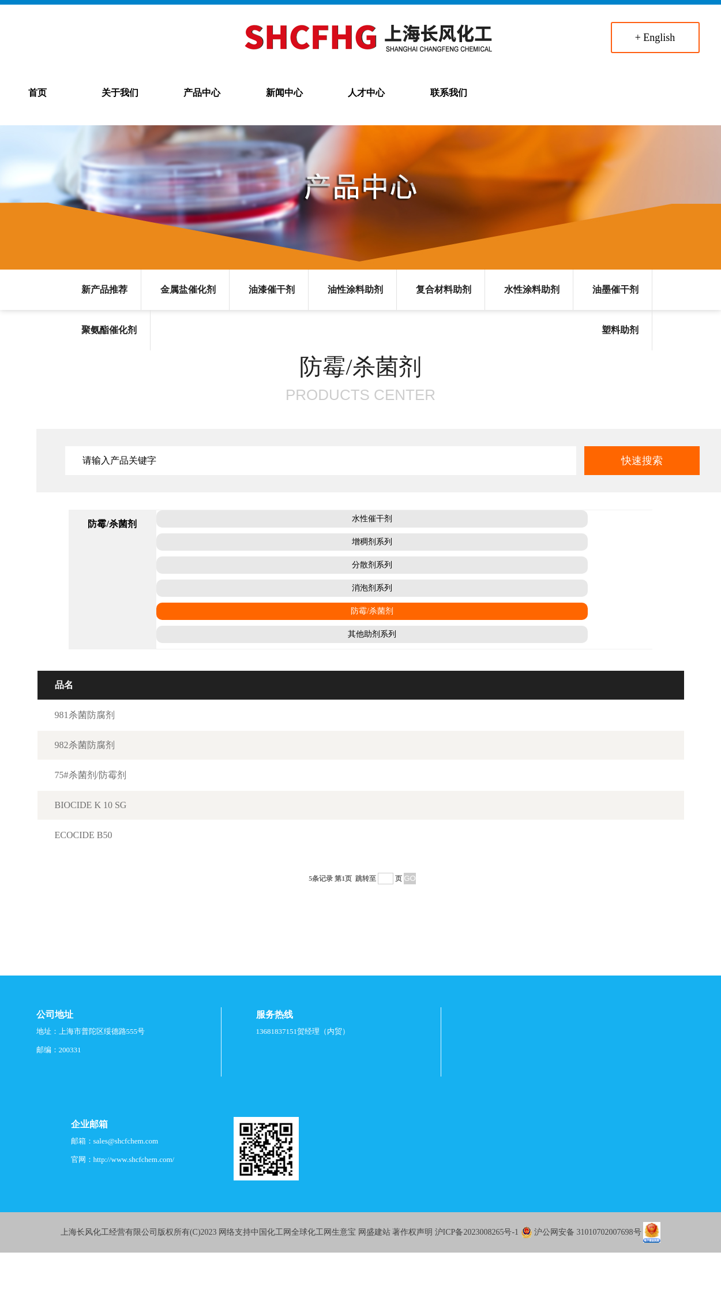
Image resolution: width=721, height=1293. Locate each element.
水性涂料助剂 (531, 289)
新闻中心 (284, 93)
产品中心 (201, 93)
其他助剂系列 (372, 634)
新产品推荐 (104, 289)
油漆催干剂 (272, 289)
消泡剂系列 (372, 588)
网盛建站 (374, 1232)
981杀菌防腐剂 (85, 715)
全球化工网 (311, 1232)
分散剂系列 (372, 564)
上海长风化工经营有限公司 (109, 1232)
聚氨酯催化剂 (109, 330)
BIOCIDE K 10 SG (91, 805)
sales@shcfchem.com (126, 1141)
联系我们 (448, 93)
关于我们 (120, 93)
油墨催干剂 (615, 289)
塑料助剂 (620, 330)
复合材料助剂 (443, 289)
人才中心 (366, 93)
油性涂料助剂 (355, 289)
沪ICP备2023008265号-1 (477, 1232)
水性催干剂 (372, 518)
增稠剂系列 (372, 541)
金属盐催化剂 (188, 289)
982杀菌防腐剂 (85, 745)
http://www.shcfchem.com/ (134, 1159)
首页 (37, 93)
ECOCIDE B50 (83, 835)
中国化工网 (271, 1232)
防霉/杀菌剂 (372, 611)
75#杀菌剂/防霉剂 (90, 775)
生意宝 (344, 1232)
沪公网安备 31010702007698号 (587, 1232)
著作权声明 (412, 1232)
